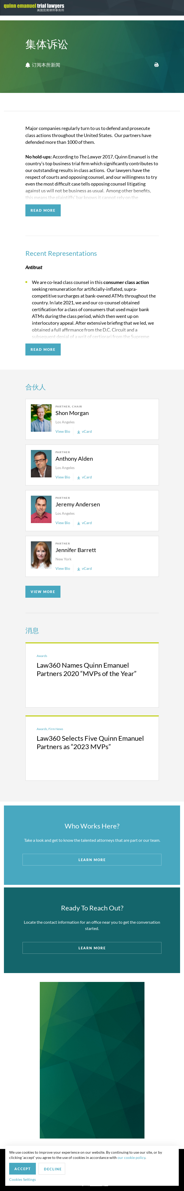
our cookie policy (131, 1157)
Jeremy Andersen (77, 504)
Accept (22, 1169)
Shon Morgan (72, 412)
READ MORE (43, 210)
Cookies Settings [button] (22, 1179)
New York (63, 559)
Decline (53, 1169)
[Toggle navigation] (175, 8)
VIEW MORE (43, 592)
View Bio (62, 431)
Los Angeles (65, 422)
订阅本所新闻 (42, 65)
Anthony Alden (74, 458)
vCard (84, 431)
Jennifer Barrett (75, 549)
